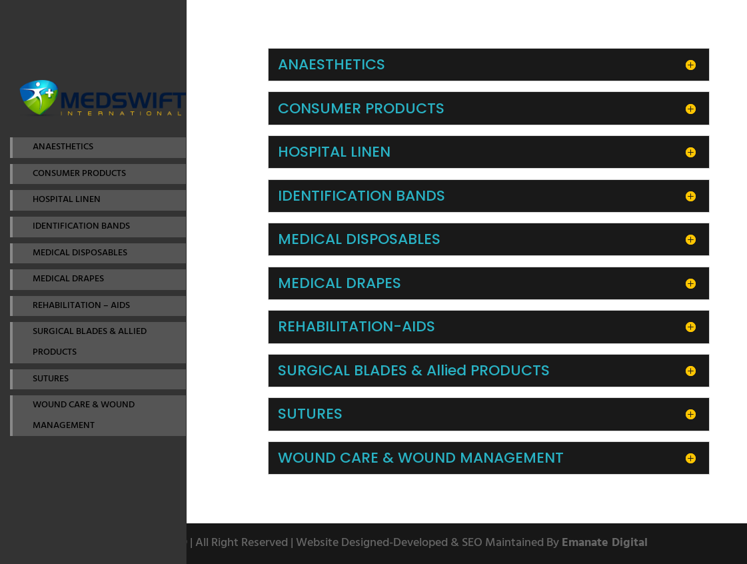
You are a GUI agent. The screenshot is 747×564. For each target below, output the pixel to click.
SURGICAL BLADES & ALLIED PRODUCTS (90, 342)
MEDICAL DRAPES (68, 279)
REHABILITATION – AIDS (81, 305)
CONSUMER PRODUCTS (79, 173)
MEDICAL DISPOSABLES (80, 253)
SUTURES (51, 379)
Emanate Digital (605, 543)
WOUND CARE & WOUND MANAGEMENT (84, 415)
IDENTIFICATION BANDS (81, 226)
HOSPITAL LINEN (67, 199)
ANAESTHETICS (63, 147)
